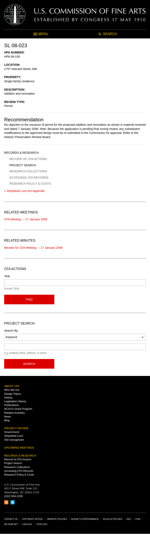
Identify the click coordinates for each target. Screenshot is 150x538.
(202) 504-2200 (13, 496)
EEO (129, 519)
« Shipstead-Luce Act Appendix (24, 191)
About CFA (11, 386)
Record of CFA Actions (28, 159)
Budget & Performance (85, 519)
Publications (11, 405)
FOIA (137, 519)
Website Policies (57, 519)
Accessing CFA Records (28, 177)
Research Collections (28, 171)
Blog (7, 420)
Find (29, 299)
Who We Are (11, 389)
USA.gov (27, 524)
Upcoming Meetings (19, 447)
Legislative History (15, 401)
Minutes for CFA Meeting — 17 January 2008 (33, 247)
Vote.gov (41, 524)
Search (29, 363)
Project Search (22, 165)
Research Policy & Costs (30, 183)
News (7, 416)
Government (11, 432)
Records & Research (21, 152)
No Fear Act (11, 524)
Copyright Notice (32, 519)
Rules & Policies (112, 519)
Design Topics (12, 393)
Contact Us (11, 519)
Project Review (16, 428)
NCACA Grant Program (18, 408)
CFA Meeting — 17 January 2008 (25, 219)
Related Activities (14, 412)
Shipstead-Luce (13, 435)
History (8, 397)
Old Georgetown (14, 439)
